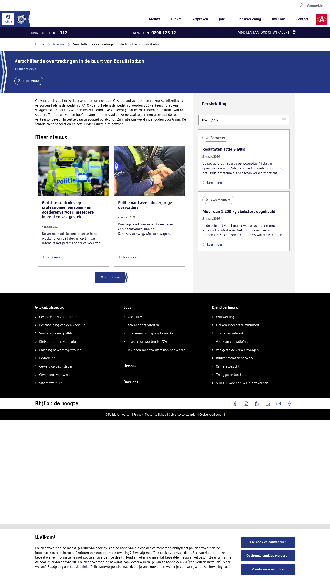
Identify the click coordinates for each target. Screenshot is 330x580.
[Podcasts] (289, 403)
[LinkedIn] (267, 403)
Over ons (279, 19)
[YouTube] (278, 403)
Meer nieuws (111, 277)
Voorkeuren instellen (268, 569)
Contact (302, 19)
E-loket (176, 19)
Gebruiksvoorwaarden (183, 414)
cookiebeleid (79, 567)
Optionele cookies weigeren (267, 555)
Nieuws (154, 19)
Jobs (222, 19)
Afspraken (200, 19)
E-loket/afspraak (49, 307)
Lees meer (52, 257)
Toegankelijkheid (156, 414)
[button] (284, 120)
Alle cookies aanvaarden (268, 542)
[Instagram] (246, 403)
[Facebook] (235, 403)
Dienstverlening (248, 19)
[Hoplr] (257, 403)
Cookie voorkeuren (211, 414)
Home (39, 44)
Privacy (138, 414)
